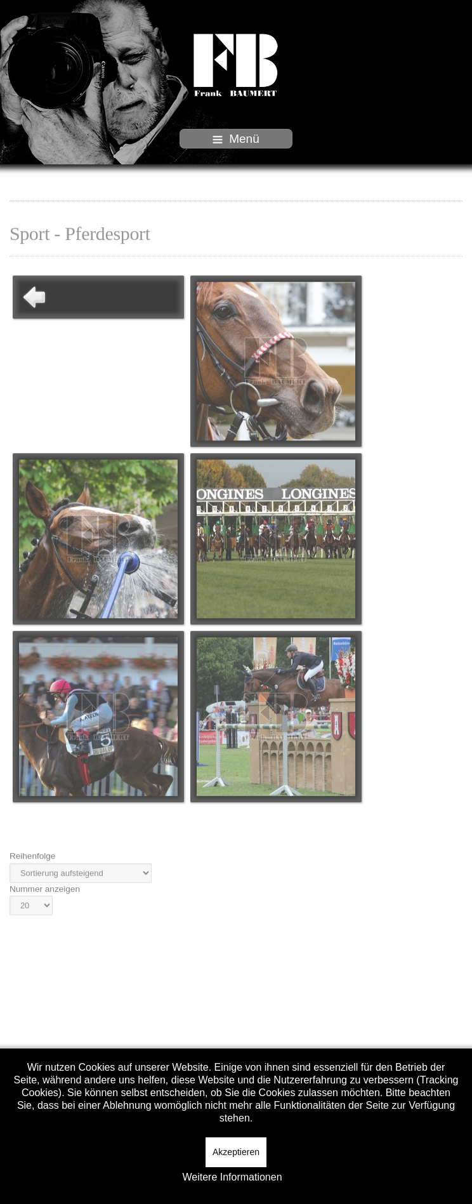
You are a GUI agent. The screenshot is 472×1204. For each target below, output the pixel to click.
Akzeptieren (236, 1152)
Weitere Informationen (232, 1177)
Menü (236, 138)
